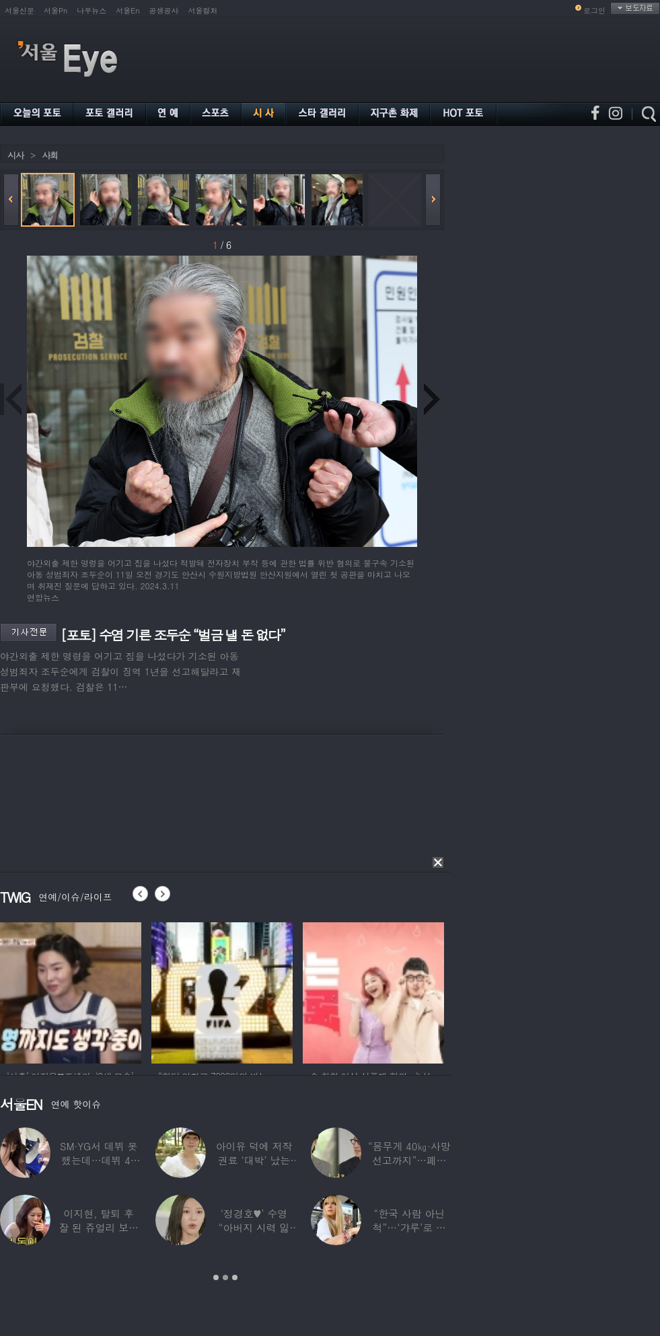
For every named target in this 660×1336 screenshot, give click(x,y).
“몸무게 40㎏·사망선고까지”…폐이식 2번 (409, 1160)
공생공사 (164, 10)
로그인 (594, 10)
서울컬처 (203, 10)
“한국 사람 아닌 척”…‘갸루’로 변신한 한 (409, 1227)
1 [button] (216, 1277)
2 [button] (225, 1277)
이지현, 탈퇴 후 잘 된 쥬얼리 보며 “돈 (99, 1227)
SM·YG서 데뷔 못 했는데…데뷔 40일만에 (98, 1160)
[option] (154, 991)
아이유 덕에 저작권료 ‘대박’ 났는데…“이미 (254, 1160)
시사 (15, 155)
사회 (50, 155)
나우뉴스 (91, 10)
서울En (127, 10)
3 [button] (234, 1277)
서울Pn (55, 10)
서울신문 (19, 10)
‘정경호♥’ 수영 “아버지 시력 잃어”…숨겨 (254, 1227)
